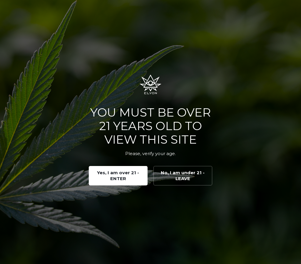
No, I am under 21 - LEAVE (183, 175)
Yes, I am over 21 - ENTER (118, 175)
